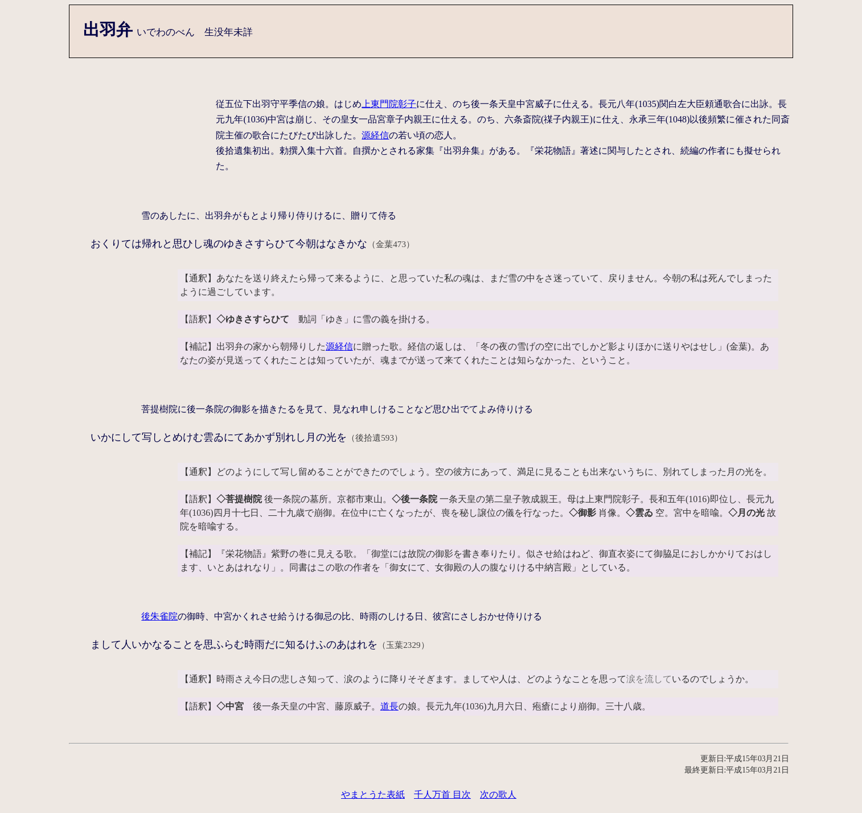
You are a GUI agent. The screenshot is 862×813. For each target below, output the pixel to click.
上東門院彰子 (389, 104)
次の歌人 (498, 794)
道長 (389, 706)
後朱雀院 (159, 616)
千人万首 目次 (442, 794)
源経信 (375, 135)
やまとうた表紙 (373, 794)
